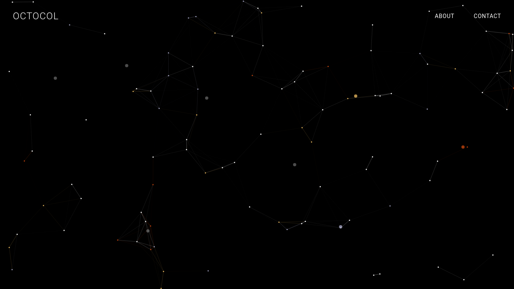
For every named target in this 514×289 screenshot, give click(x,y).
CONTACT (487, 16)
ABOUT (445, 16)
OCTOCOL (36, 16)
